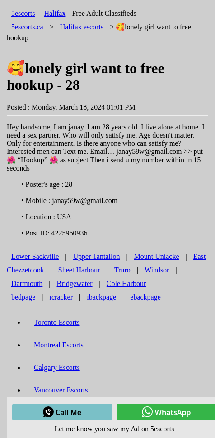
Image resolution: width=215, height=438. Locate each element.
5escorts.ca (27, 27)
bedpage (23, 297)
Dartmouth (26, 283)
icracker (61, 297)
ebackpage (145, 297)
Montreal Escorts (59, 345)
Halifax (54, 13)
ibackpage (101, 297)
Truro (122, 270)
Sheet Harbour (79, 270)
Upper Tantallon (96, 256)
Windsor (157, 270)
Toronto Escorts (57, 322)
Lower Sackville (35, 256)
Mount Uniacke (156, 256)
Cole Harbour (126, 283)
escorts (81, 27)
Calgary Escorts (57, 367)
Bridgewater (75, 283)
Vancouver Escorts (61, 390)
